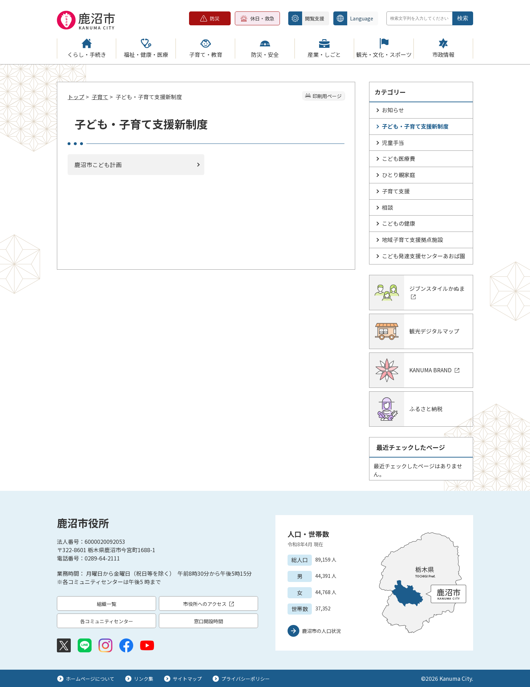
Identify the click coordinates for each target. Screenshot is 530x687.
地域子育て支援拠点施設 (412, 239)
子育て (100, 97)
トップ (76, 97)
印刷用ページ (327, 96)
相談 (387, 207)
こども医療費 (398, 158)
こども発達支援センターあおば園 (423, 256)
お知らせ (393, 110)
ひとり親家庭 (398, 175)
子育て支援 (396, 191)
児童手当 (393, 142)
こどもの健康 (398, 223)
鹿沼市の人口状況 (321, 630)
